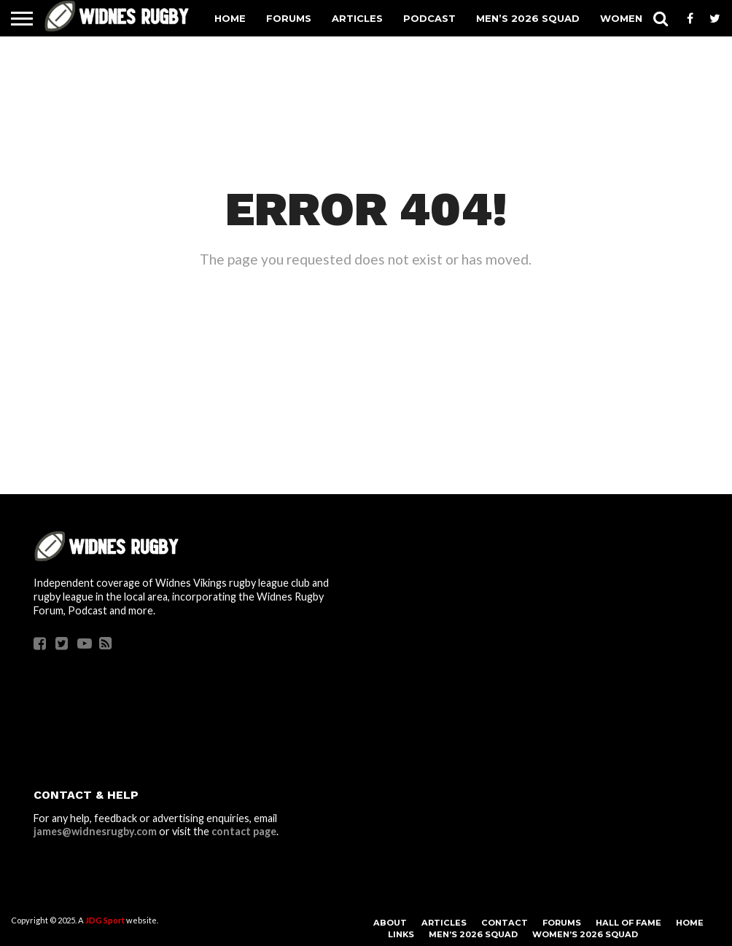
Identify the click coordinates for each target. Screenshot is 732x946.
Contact (504, 923)
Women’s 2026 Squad (585, 934)
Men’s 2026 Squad (528, 18)
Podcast (429, 18)
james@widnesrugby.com (95, 831)
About (390, 923)
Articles (357, 18)
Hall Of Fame (628, 923)
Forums (288, 18)
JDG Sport (105, 920)
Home (230, 18)
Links (401, 934)
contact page (243, 831)
